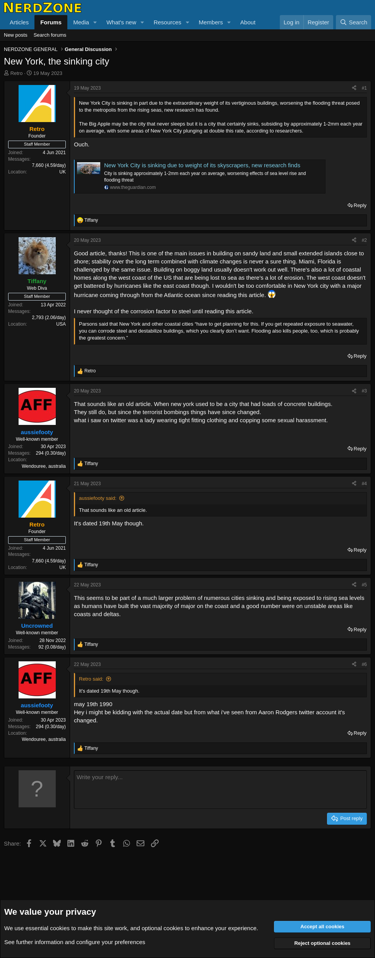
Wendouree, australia (44, 466)
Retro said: (91, 679)
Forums (51, 22)
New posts (15, 35)
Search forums (50, 35)
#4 (364, 483)
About (247, 22)
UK (62, 172)
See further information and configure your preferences (74, 942)
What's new (121, 22)
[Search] (353, 22)
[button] (95, 22)
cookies (60, 928)
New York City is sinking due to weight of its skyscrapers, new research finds (202, 165)
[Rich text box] (220, 789)
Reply (360, 205)
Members (211, 22)
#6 (364, 664)
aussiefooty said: (97, 498)
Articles (19, 22)
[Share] (354, 88)
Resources (168, 22)
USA (61, 324)
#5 (364, 585)
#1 (364, 88)
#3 (364, 391)
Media (81, 22)
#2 (364, 240)
